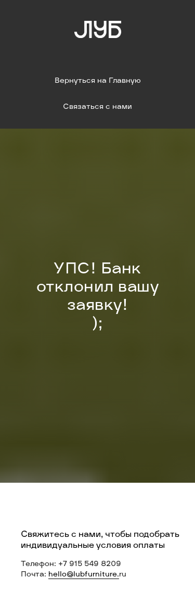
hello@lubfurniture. (83, 575)
